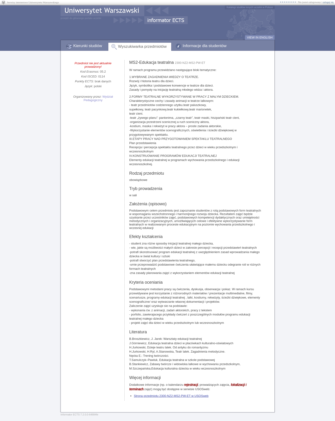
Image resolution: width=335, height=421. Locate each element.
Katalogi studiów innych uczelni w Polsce (250, 7)
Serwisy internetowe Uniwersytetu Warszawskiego (33, 2)
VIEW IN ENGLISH (260, 37)
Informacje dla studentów (204, 46)
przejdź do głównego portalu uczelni (81, 18)
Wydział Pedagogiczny (98, 98)
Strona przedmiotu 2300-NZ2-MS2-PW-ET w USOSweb (171, 396)
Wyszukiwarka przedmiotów (142, 46)
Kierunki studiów (87, 46)
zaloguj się (328, 2)
